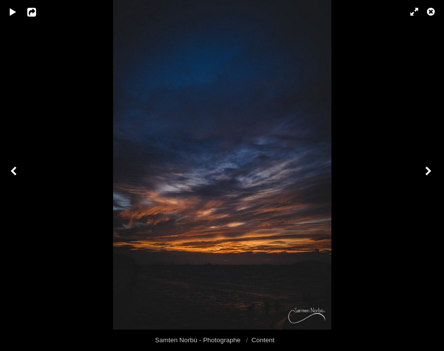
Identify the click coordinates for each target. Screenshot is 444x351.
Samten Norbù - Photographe (198, 340)
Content (262, 340)
